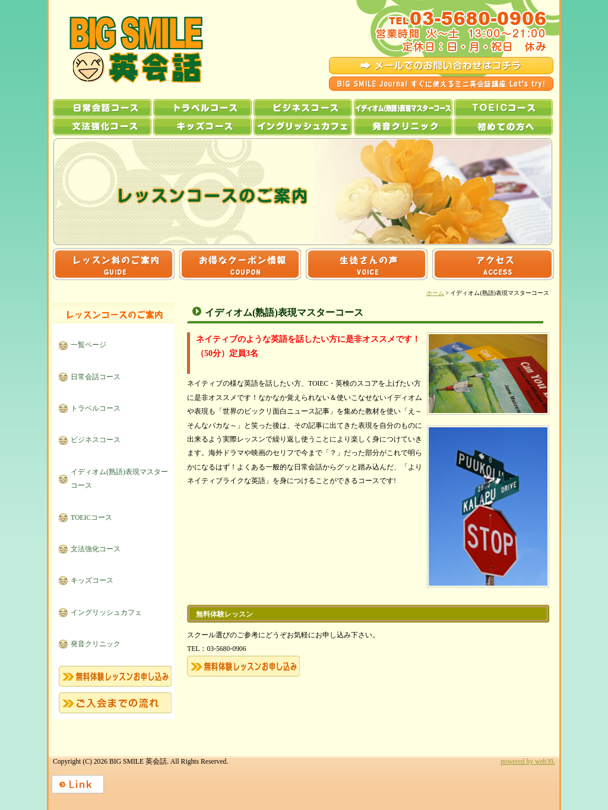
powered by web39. (528, 761)
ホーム (435, 293)
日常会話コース (102, 108)
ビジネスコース (303, 108)
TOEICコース (503, 108)
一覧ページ (88, 345)
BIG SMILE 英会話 (125, 49)
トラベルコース (202, 108)
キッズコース (202, 126)
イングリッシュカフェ (303, 126)
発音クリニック (403, 126)
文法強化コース (102, 126)
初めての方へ (503, 126)
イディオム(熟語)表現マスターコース (403, 108)
